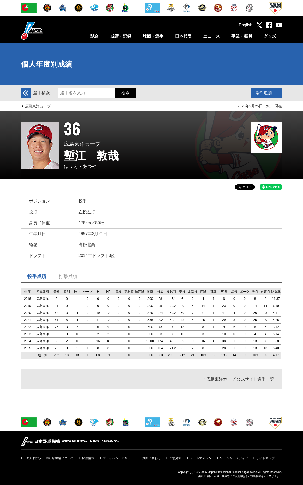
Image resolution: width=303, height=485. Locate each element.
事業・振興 (241, 36)
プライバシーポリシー (118, 458)
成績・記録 (120, 36)
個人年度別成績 (46, 64)
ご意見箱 (175, 458)
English (245, 25)
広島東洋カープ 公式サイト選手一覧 (240, 379)
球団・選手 (153, 36)
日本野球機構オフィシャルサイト (45, 30)
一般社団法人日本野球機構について (49, 458)
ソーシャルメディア (234, 458)
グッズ (270, 36)
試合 (94, 36)
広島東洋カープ (38, 106)
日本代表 (183, 36)
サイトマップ (265, 458)
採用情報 (88, 458)
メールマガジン (201, 458)
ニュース (211, 36)
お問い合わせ (151, 458)
